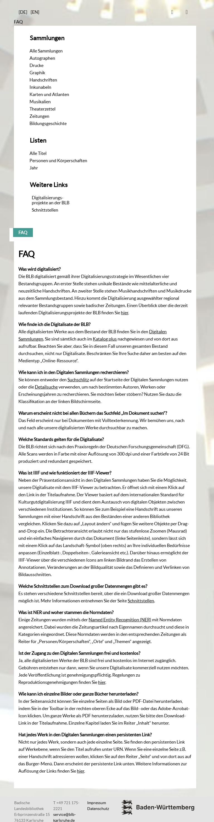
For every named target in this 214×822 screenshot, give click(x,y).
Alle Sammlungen (46, 50)
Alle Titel (38, 153)
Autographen (42, 58)
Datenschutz (98, 808)
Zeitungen (39, 116)
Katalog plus (105, 338)
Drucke (36, 65)
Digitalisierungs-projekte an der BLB (50, 200)
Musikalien (40, 101)
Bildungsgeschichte (48, 123)
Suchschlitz (78, 379)
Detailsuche (46, 386)
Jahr (34, 167)
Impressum (96, 803)
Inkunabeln (40, 87)
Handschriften (43, 79)
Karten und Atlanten (49, 94)
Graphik (37, 72)
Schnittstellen (45, 209)
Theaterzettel (42, 108)
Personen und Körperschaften (58, 160)
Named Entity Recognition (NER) (120, 619)
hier (124, 312)
